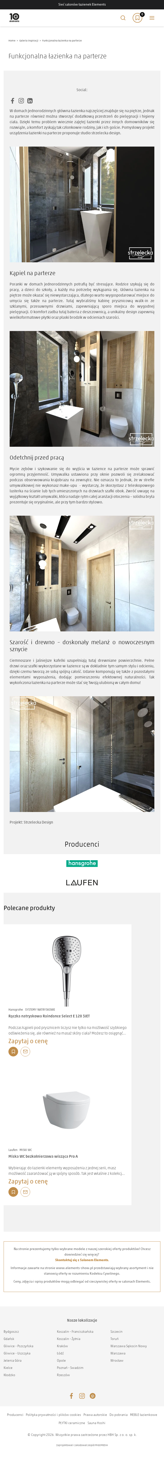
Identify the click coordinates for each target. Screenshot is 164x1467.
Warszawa (117, 1353)
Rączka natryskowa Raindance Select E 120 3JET (49, 1016)
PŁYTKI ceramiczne (72, 1423)
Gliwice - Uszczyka (17, 1353)
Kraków (62, 1346)
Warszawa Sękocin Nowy (128, 1346)
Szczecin (116, 1332)
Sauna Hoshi (96, 1423)
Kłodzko (9, 1375)
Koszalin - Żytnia (68, 1339)
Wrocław (116, 1361)
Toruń (114, 1339)
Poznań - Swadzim (70, 1368)
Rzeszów (63, 1375)
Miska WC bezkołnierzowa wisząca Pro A (43, 1157)
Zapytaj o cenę (28, 1041)
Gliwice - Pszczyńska (18, 1346)
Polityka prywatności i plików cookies (53, 1415)
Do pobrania (118, 1415)
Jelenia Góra (12, 1361)
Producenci (15, 1415)
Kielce (8, 1368)
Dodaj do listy (13, 1051)
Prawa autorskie (95, 1415)
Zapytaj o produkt (25, 1051)
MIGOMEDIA (101, 1445)
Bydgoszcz (11, 1332)
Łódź (60, 1353)
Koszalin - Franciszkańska (75, 1332)
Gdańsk (9, 1339)
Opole (61, 1361)
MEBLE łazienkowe (143, 1415)
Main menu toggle (152, 17)
